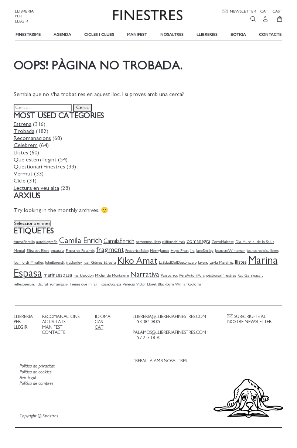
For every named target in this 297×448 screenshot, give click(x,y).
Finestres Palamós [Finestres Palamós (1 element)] (81, 250)
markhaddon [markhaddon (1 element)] (85, 275)
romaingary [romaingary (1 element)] (60, 283)
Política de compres (38, 382)
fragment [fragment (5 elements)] (111, 249)
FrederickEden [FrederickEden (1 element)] (138, 250)
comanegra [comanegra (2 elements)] (199, 240)
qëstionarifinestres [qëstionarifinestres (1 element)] (222, 275)
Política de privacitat (38, 365)
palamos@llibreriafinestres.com (168, 331)
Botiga (238, 33)
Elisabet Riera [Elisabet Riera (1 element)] (39, 250)
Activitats (54, 321)
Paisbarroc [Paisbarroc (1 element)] (170, 275)
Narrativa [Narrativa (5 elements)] (146, 274)
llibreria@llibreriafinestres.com (168, 316)
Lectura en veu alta (37, 187)
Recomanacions (33, 138)
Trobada (25, 130)
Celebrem (27, 145)
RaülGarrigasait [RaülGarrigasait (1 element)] (251, 275)
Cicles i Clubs (99, 33)
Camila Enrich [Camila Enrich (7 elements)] (81, 240)
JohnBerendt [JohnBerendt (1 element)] (56, 262)
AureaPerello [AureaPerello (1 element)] (25, 241)
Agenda (62, 33)
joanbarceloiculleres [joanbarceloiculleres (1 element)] (264, 250)
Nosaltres (172, 33)
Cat (264, 11)
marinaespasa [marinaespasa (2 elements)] (59, 274)
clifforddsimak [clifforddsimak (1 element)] (174, 241)
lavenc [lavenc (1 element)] (204, 262)
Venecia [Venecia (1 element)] (130, 283)
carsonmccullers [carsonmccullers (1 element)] (149, 241)
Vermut (24, 173)
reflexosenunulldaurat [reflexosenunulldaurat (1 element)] (32, 283)
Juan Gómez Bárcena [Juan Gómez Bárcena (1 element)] (101, 262)
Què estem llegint (36, 159)
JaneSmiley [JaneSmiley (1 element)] (206, 250)
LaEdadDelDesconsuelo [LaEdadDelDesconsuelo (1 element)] (179, 262)
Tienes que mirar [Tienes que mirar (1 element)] (84, 283)
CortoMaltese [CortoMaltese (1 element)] (224, 241)
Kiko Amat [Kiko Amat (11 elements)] (138, 260)
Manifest (137, 33)
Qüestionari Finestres (40, 166)
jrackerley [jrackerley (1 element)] (75, 262)
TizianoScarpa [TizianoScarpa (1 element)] (111, 283)
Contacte (270, 33)
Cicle (21, 180)
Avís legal (29, 377)
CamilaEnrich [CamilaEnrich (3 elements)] (120, 240)
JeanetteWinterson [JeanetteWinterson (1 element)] (231, 250)
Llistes (22, 152)
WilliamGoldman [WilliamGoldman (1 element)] (190, 283)
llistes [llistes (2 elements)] (242, 261)
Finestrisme (28, 33)
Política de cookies (37, 371)
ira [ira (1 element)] (193, 250)
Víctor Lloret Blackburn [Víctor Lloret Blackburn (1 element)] (156, 283)
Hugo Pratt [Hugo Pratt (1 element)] (181, 250)
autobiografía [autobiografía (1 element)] (48, 241)
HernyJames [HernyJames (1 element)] (160, 250)
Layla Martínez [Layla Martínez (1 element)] (223, 262)
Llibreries (207, 33)
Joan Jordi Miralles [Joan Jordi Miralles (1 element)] (30, 262)
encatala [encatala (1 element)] (58, 250)
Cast (277, 11)
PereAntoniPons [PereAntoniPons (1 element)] (193, 275)
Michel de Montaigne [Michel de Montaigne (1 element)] (113, 275)
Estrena (24, 123)
